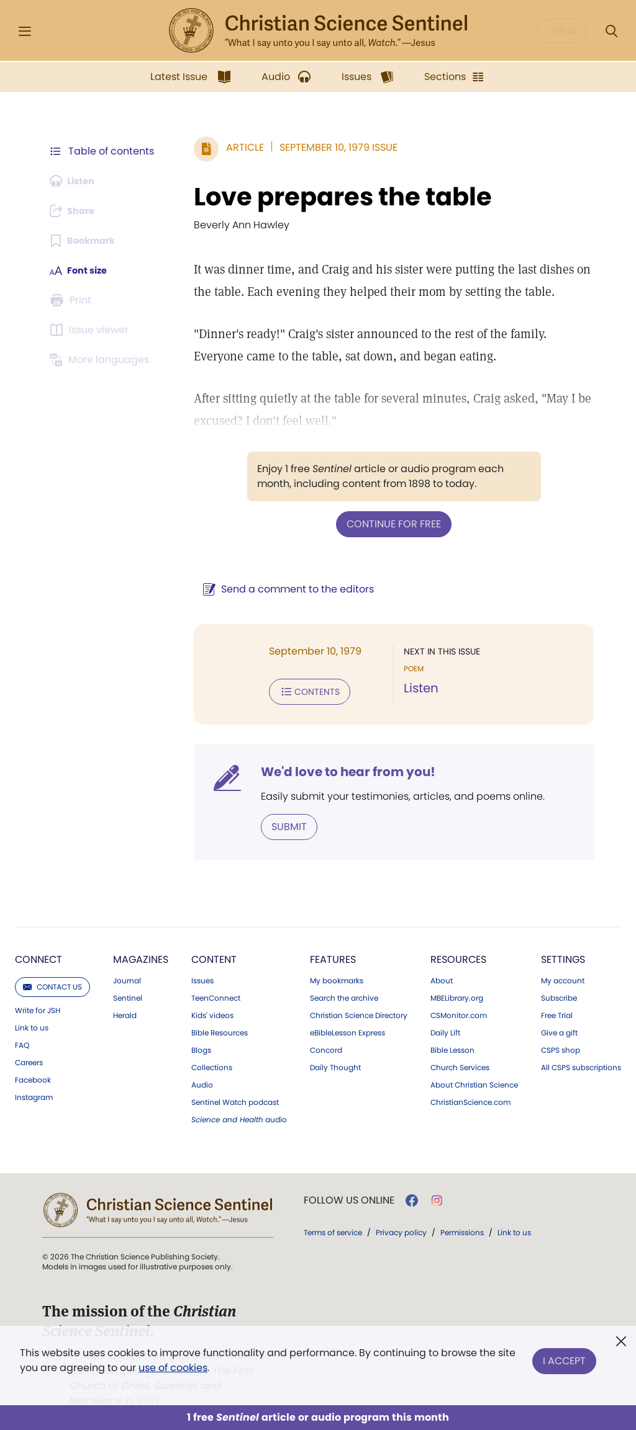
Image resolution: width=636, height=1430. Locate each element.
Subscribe (559, 994)
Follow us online (349, 1197)
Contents (303, 689)
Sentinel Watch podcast (235, 1098)
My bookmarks (336, 977)
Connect (38, 956)
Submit (283, 823)
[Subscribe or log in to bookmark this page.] (86, 241)
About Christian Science (474, 1081)
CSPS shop (560, 1046)
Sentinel (127, 994)
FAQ (22, 1041)
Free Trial (557, 1012)
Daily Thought (335, 1064)
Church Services (459, 1064)
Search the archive (344, 994)
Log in (562, 31)
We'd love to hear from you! (342, 769)
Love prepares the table (337, 196)
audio (239, 1116)
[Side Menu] (25, 31)
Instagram (34, 1093)
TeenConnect (215, 994)
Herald (125, 1012)
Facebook (33, 1076)
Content (214, 956)
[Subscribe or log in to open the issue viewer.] (92, 330)
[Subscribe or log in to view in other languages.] (102, 360)
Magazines (140, 956)
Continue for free (390, 523)
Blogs (201, 1046)
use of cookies (173, 1368)
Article (239, 147)
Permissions (462, 1228)
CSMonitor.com (458, 1012)
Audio (202, 1081)
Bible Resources (219, 1029)
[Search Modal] (611, 31)
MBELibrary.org (456, 994)
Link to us (31, 1024)
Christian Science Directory (358, 1012)
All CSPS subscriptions (581, 1064)
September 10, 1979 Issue (332, 147)
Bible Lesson (452, 1046)
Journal (127, 977)
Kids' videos (212, 1012)
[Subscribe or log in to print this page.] (73, 300)
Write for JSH (37, 1007)
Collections (211, 1064)
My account (562, 977)
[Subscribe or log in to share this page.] (76, 211)
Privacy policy (401, 1228)
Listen (418, 687)
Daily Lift (445, 1029)
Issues (202, 977)
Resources (458, 956)
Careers (29, 1059)
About (441, 977)
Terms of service (333, 1228)
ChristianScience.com (470, 1098)
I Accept (564, 1358)
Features (333, 956)
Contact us (52, 983)
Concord (326, 1046)
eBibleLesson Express (347, 1029)
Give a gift (559, 1029)
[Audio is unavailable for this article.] (76, 181)
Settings (563, 956)
